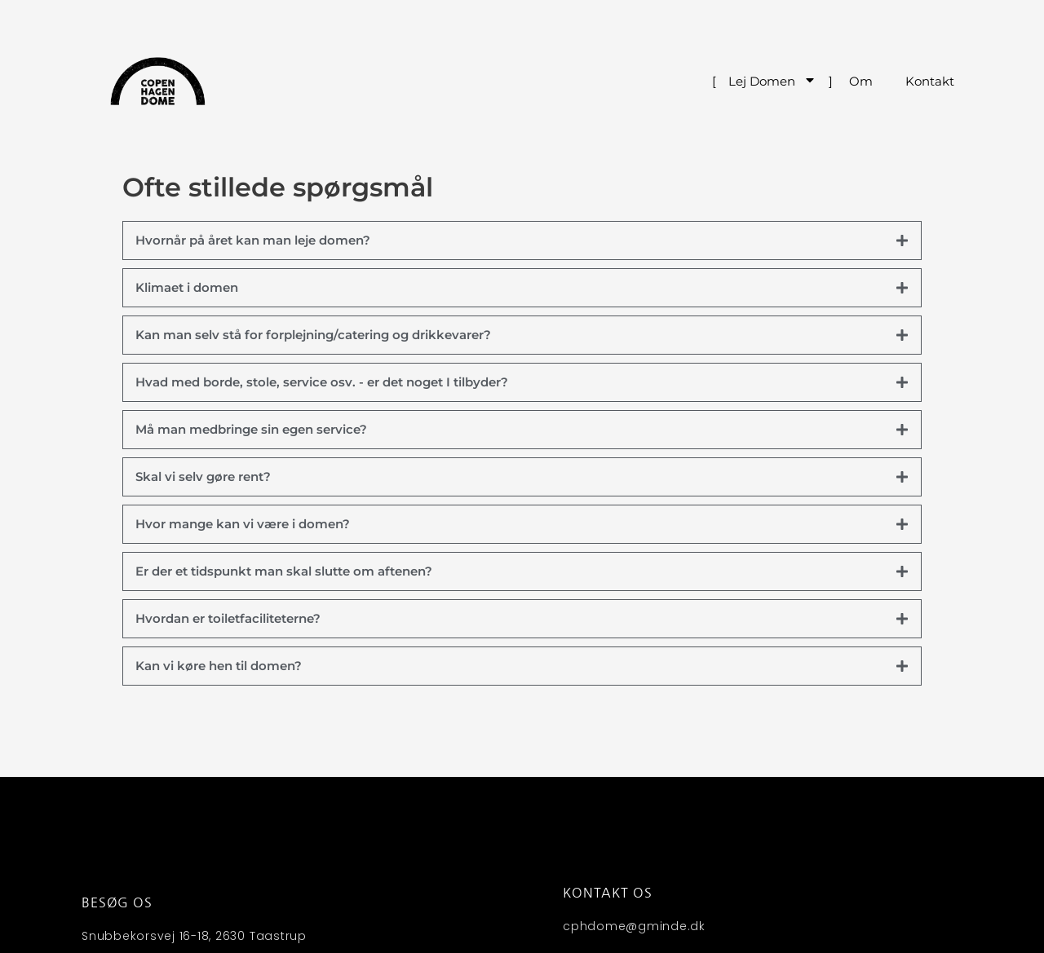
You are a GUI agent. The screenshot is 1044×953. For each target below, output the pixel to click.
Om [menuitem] (861, 81)
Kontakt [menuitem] (929, 81)
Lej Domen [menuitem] (772, 81)
